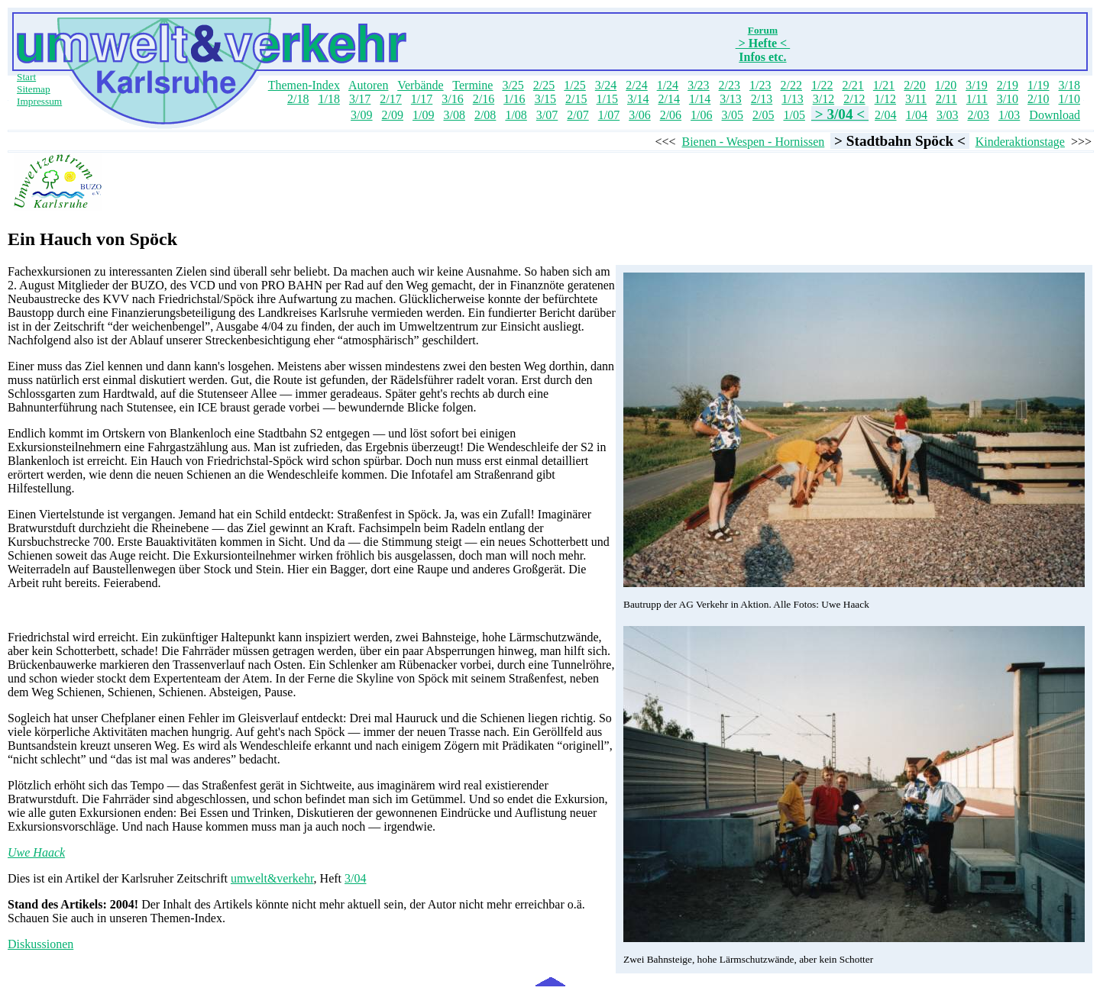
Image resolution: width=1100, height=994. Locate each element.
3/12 (823, 98)
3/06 (639, 114)
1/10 (1069, 98)
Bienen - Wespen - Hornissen (752, 141)
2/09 (392, 114)
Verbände (420, 85)
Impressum (39, 101)
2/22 (790, 85)
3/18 (1069, 85)
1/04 (916, 114)
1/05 (793, 114)
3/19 (976, 85)
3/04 (355, 878)
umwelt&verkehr (272, 878)
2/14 (668, 98)
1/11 (977, 98)
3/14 (638, 98)
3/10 (1007, 98)
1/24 (667, 85)
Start (26, 76)
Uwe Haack (36, 852)
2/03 (977, 114)
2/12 (854, 98)
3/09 (361, 114)
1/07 (609, 114)
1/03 (1009, 114)
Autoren (368, 85)
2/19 (1007, 85)
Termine (472, 85)
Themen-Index (304, 85)
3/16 (452, 98)
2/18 (298, 98)
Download (1054, 114)
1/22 (822, 85)
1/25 (574, 85)
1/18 (328, 98)
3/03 (947, 114)
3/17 (359, 98)
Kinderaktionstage (1020, 141)
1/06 (701, 114)
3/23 (698, 85)
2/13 (761, 98)
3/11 (916, 98)
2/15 (576, 98)
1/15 (607, 98)
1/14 (699, 98)
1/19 (1038, 85)
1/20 (945, 85)
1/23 (760, 85)
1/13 (792, 98)
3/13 (730, 98)
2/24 (636, 85)
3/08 (453, 114)
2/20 (914, 85)
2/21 (852, 85)
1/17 (421, 98)
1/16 (514, 98)
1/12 (885, 98)
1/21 (884, 85)
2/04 (885, 114)
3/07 (547, 114)
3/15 (545, 98)
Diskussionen (40, 944)
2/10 (1038, 98)
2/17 (390, 98)
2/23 (729, 85)
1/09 (423, 114)
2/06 (670, 114)
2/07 (577, 114)
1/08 (515, 114)
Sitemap (33, 89)
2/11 (946, 98)
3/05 (732, 114)
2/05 (763, 114)
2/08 (485, 114)
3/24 (605, 85)
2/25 (544, 85)
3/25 (512, 85)
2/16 (483, 98)
